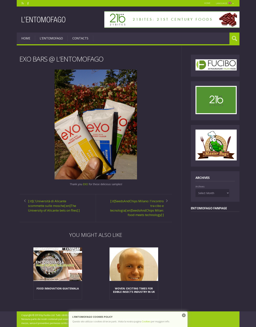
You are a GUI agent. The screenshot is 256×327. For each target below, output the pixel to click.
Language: (225, 3)
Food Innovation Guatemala (58, 288)
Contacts (80, 38)
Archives (199, 186)
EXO (85, 184)
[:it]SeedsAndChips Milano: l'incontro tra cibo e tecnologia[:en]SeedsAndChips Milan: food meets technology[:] (137, 208)
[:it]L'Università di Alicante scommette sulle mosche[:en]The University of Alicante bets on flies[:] (54, 205)
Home (207, 3)
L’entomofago (51, 38)
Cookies (146, 321)
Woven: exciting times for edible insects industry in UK (134, 290)
